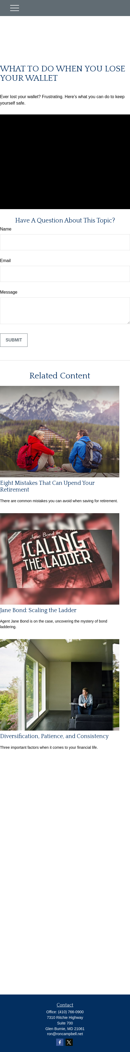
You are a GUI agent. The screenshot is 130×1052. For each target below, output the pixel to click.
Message (8, 292)
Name (6, 229)
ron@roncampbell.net (65, 1034)
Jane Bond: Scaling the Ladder (38, 610)
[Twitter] (69, 1042)
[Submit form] (14, 340)
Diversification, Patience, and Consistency (54, 736)
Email (5, 260)
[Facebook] (59, 1042)
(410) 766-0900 (71, 1012)
